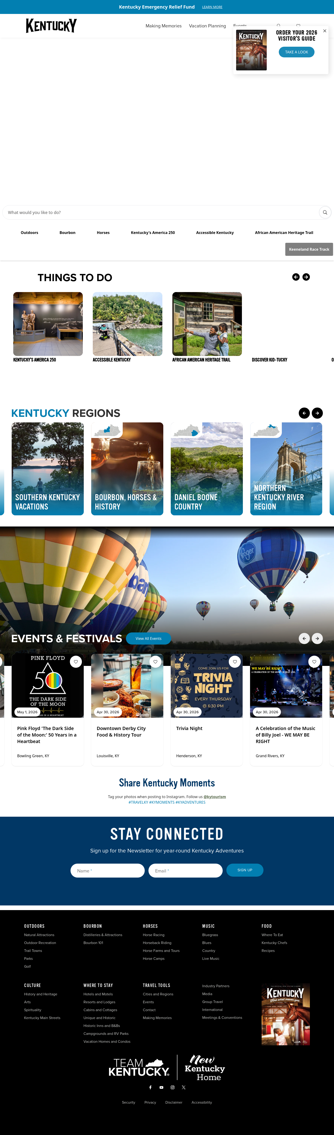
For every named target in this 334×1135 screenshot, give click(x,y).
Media (207, 994)
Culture (32, 985)
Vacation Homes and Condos (107, 1041)
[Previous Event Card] (304, 638)
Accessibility (202, 1102)
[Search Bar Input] (162, 212)
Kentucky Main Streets (42, 1017)
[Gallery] (167, 7)
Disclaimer (173, 1102)
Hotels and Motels (98, 994)
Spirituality (33, 1010)
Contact (149, 1010)
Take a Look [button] (296, 52)
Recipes (269, 950)
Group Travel (212, 1001)
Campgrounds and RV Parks (106, 1033)
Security (128, 1102)
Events (240, 25)
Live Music (210, 958)
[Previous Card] (296, 277)
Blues (206, 942)
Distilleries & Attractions (103, 935)
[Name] (108, 871)
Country (208, 950)
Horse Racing (153, 935)
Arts (27, 1002)
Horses (150, 926)
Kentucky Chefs (274, 942)
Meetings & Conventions (222, 1017)
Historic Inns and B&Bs (102, 1025)
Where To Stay (98, 985)
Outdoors (34, 926)
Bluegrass (210, 935)
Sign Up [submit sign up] (245, 870)
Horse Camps (153, 958)
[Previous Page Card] (304, 413)
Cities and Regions (158, 994)
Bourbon (93, 926)
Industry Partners (215, 986)
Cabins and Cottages (100, 1010)
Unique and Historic (100, 1017)
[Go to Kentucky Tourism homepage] (51, 26)
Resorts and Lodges (99, 1002)
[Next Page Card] (317, 413)
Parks (28, 958)
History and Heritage (41, 994)
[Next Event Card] (317, 638)
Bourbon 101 (93, 942)
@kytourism (215, 796)
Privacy (150, 1102)
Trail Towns (33, 950)
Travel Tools (156, 985)
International (212, 1009)
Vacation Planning (207, 25)
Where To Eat (272, 935)
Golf (27, 966)
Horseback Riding (157, 942)
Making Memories (164, 26)
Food (267, 926)
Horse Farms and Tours (161, 950)
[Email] (185, 871)
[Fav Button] (76, 662)
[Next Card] (315, 277)
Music (208, 926)
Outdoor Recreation (40, 942)
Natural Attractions (39, 935)
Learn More (212, 7)
